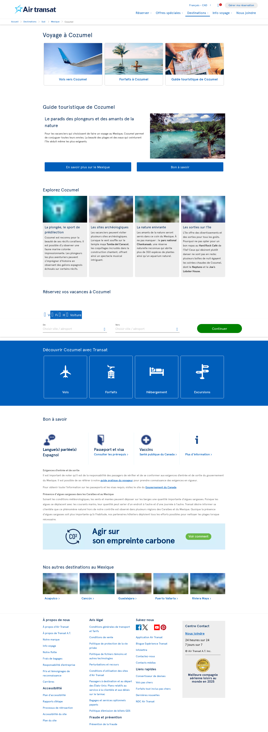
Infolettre (141, 650)
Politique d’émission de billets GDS (109, 710)
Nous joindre (246, 12)
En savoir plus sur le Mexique (88, 167)
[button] (55, 315)
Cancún (87, 598)
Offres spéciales (167, 13)
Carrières (48, 681)
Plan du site (50, 720)
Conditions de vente (101, 637)
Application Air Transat (149, 637)
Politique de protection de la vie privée (108, 646)
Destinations (196, 13)
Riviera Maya (200, 598)
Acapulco (51, 598)
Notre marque (51, 639)
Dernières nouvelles (147, 695)
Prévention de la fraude (103, 724)
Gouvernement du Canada (160, 487)
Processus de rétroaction (58, 707)
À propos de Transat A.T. (57, 633)
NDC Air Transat (145, 701)
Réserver (142, 13)
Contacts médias (146, 662)
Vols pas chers (144, 682)
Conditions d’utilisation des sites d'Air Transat (108, 673)
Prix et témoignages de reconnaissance (56, 673)
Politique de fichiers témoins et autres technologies (108, 656)
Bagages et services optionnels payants (107, 702)
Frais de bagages (52, 658)
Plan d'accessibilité (54, 695)
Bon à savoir (180, 167)
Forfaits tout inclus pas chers (153, 688)
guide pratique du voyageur (116, 480)
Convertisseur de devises (150, 676)
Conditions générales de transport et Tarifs (109, 629)
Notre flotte (50, 652)
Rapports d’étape (53, 701)
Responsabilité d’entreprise (59, 665)
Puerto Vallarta (165, 598)
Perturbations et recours (104, 664)
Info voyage (221, 13)
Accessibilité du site (55, 714)
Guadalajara (126, 598)
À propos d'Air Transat (56, 626)
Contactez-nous (145, 656)
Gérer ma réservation (241, 5)
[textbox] (75, 328)
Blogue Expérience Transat (151, 643)
